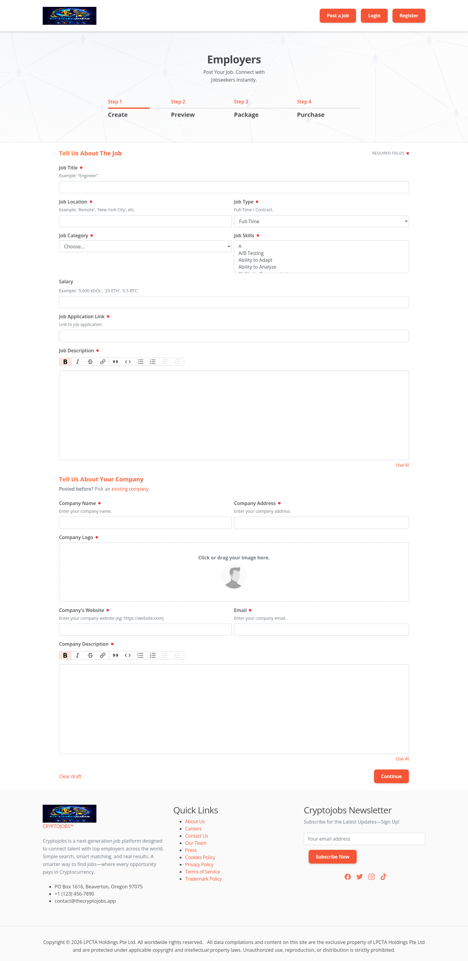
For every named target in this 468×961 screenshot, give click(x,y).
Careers (193, 828)
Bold (65, 362)
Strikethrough (90, 362)
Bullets (140, 362)
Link (102, 362)
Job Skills (246, 235)
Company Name (80, 503)
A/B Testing (321, 253)
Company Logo (78, 537)
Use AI (402, 465)
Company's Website (84, 610)
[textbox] (234, 415)
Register (409, 15)
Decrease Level (165, 362)
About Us (194, 821)
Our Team (195, 843)
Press (190, 850)
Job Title (70, 167)
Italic (78, 362)
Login (374, 15)
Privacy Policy (199, 864)
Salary (66, 281)
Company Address (257, 503)
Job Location (75, 201)
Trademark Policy (203, 879)
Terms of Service (202, 871)
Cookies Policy (200, 857)
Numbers (153, 362)
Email (242, 610)
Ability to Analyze (321, 267)
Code (128, 362)
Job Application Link (84, 316)
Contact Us (196, 836)
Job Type (246, 201)
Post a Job (338, 15)
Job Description (79, 350)
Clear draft (70, 776)
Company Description (86, 644)
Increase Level (177, 362)
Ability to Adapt (321, 260)
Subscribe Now (333, 856)
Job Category (76, 235)
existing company (130, 489)
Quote (115, 362)
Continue (391, 776)
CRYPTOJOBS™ (58, 826)
